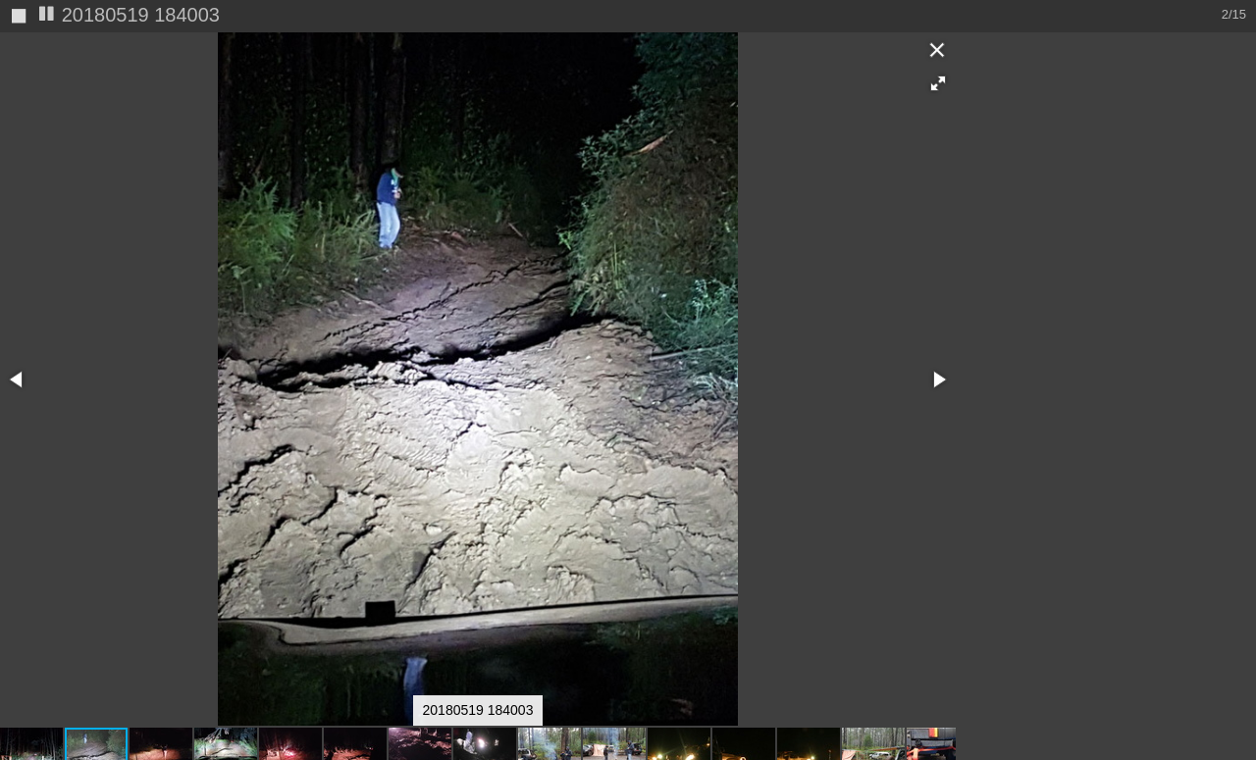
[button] (938, 51)
